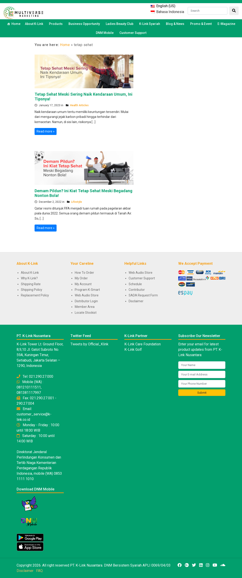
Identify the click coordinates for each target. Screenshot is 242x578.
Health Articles (79, 105)
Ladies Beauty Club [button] (120, 24)
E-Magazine (226, 24)
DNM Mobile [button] (105, 33)
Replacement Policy (35, 295)
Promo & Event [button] (201, 24)
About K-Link (30, 272)
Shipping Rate (31, 284)
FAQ (39, 571)
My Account (83, 284)
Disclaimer (136, 301)
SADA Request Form (143, 295)
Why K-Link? (29, 278)
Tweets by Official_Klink (89, 344)
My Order (81, 278)
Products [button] (56, 24)
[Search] (207, 11)
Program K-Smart (87, 289)
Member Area (85, 307)
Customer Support (132, 33)
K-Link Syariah (150, 24)
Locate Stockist (86, 312)
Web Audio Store (87, 295)
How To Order (84, 272)
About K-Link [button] (34, 24)
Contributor (137, 289)
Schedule (135, 284)
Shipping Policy (31, 289)
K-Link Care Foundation (142, 344)
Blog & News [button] (176, 24)
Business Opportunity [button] (84, 24)
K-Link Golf (133, 349)
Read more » (46, 131)
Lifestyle (76, 201)
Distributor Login (86, 301)
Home (15, 24)
